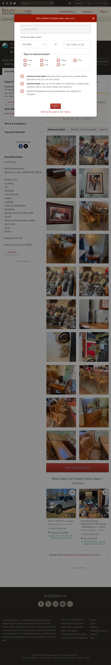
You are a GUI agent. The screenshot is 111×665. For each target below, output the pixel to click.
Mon (30, 60)
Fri (29, 65)
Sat (46, 65)
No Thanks (65, 112)
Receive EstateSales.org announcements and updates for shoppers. (54, 93)
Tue (46, 60)
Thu (80, 60)
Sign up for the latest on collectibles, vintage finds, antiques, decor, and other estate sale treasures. (58, 85)
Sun (63, 65)
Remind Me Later (49, 112)
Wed (64, 60)
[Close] (93, 18)
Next (55, 106)
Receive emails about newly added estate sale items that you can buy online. (57, 78)
